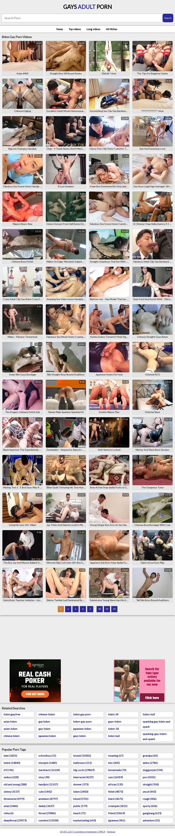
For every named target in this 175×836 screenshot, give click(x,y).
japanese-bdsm (82, 728)
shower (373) (81, 784)
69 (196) (9, 770)
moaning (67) (115, 755)
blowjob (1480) (47, 762)
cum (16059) (115, 777)
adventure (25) (151, 820)
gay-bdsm (44, 728)
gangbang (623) (152, 813)
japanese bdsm (47, 735)
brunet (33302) (82, 755)
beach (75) (79, 813)
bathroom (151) (82, 762)
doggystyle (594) (153, 770)
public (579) (80, 806)
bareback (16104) (49, 770)
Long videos (93, 29)
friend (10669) (116, 813)
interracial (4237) (83, 777)
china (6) (9, 813)
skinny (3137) (11, 791)
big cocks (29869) (84, 770)
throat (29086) (47, 813)
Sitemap (111, 831)
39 (107, 608)
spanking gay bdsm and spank (156, 724)
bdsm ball (114, 735)
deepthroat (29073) (15, 820)
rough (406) (149, 798)
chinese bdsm (11, 735)
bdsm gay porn (82, 714)
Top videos (75, 29)
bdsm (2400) (80, 791)
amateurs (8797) (48, 798)
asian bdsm (10, 721)
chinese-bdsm (46, 714)
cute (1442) (45, 791)
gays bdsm (79, 735)
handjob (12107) (48, 784)
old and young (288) (15, 784)
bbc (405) (114, 762)
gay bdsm (44, 721)
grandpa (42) (150, 755)
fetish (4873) (115, 791)
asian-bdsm (10, 728)
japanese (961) (116, 820)
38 (99, 608)
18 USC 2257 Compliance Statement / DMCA (82, 831)
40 (114, 608)
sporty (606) (150, 806)
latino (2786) (150, 762)
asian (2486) (11, 806)
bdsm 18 (113, 714)
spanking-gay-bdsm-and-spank (155, 736)
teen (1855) (10, 755)
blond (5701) (80, 798)
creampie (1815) (117, 806)
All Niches (111, 29)
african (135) (115, 784)
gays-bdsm (114, 721)
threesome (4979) (14, 798)
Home (59, 29)
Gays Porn (87, 6)
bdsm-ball (149, 714)
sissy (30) (43, 777)
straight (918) (151, 784)
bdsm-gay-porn (82, 721)
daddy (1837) (46, 806)
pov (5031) (149, 777)
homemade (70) (117, 770)
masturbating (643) (84, 820)
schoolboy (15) (47, 755)
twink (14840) (12, 762)
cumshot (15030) (48, 820)
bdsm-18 (113, 728)
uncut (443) (149, 791)
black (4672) (115, 798)
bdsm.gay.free (12, 714)
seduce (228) (11, 777)
